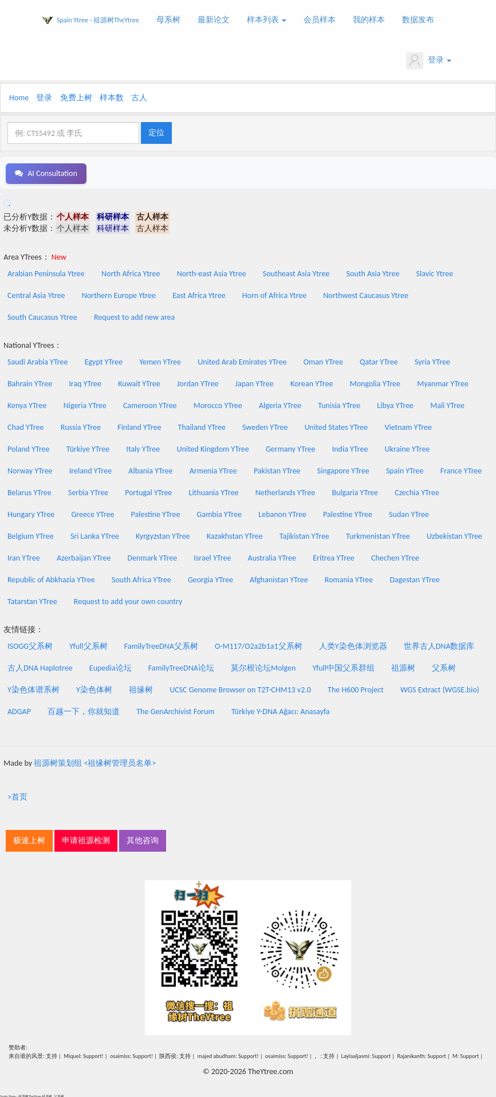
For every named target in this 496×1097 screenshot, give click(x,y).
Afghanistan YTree (279, 578)
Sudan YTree (409, 513)
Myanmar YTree (443, 382)
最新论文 (214, 20)
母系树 (168, 20)
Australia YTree (272, 556)
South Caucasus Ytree (42, 315)
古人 (139, 98)
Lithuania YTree (214, 491)
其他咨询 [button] (143, 839)
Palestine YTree (155, 513)
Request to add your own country (128, 600)
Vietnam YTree (408, 425)
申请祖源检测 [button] (86, 839)
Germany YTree (291, 447)
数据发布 (418, 20)
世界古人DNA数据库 (439, 644)
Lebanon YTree (282, 513)
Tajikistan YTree (304, 534)
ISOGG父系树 (30, 644)
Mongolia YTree (375, 382)
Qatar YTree (379, 360)
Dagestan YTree (414, 578)
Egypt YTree (104, 360)
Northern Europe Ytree (119, 294)
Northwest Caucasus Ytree (365, 294)
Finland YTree (139, 425)
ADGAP (19, 710)
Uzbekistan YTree (454, 534)
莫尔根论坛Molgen (263, 666)
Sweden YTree (265, 425)
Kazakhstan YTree (235, 534)
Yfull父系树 (88, 644)
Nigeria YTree (85, 404)
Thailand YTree (202, 425)
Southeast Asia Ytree (296, 272)
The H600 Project (356, 688)
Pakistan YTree (277, 469)
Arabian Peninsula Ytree (46, 272)
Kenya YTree (26, 404)
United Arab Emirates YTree (242, 360)
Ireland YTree (90, 469)
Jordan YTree (198, 382)
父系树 (444, 666)
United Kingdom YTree (212, 447)
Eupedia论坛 (110, 666)
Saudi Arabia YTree (37, 360)
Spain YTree (405, 469)
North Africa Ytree (130, 272)
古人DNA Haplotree (40, 666)
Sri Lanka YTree (94, 534)
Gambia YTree (219, 513)
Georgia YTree (210, 578)
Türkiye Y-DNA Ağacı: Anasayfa (280, 710)
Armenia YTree (213, 469)
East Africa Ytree (198, 294)
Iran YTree (23, 556)
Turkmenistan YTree (378, 534)
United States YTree (336, 425)
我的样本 (369, 20)
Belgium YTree (30, 534)
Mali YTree (447, 404)
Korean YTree (311, 382)
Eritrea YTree (334, 556)
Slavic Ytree (435, 272)
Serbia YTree (88, 491)
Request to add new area (134, 315)
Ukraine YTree (407, 447)
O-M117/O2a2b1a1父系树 (258, 644)
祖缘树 (141, 688)
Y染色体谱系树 (33, 688)
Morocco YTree (218, 404)
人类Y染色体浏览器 (353, 644)
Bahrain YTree (29, 382)
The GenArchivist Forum (175, 710)
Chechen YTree (395, 556)
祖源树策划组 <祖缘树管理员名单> (95, 761)
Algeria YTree (280, 404)
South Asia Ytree (373, 272)
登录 (428, 60)
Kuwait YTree (139, 382)
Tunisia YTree (339, 404)
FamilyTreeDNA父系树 (161, 644)
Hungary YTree (30, 513)
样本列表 (266, 20)
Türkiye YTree (87, 447)
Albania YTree (150, 469)
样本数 (112, 98)
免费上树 (76, 98)
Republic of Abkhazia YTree (51, 578)
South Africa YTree (141, 578)
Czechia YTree (417, 491)
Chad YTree (25, 425)
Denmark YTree (153, 556)
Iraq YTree (85, 382)
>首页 (17, 795)
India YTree (350, 447)
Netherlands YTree (285, 491)
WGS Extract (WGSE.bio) (439, 688)
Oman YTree (323, 360)
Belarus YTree (29, 491)
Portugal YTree (148, 491)
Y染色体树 (94, 688)
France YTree (461, 469)
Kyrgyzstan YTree (163, 534)
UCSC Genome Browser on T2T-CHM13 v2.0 (240, 688)
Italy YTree (143, 447)
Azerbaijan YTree (84, 556)
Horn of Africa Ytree (274, 294)
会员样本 (320, 20)
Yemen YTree (160, 360)
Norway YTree (30, 469)
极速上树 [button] (29, 839)
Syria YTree (432, 360)
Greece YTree (93, 513)
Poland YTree (28, 447)
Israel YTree (212, 556)
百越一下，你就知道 (84, 710)
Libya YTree (395, 404)
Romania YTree (349, 578)
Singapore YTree (343, 469)
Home (19, 98)
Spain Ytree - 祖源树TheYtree (98, 20)
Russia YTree (81, 425)
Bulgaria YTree (355, 491)
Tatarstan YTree (32, 600)
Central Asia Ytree (36, 294)
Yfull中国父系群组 (344, 666)
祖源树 (403, 666)
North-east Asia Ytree (211, 272)
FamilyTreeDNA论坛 (181, 666)
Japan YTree (254, 382)
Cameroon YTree (150, 404)
